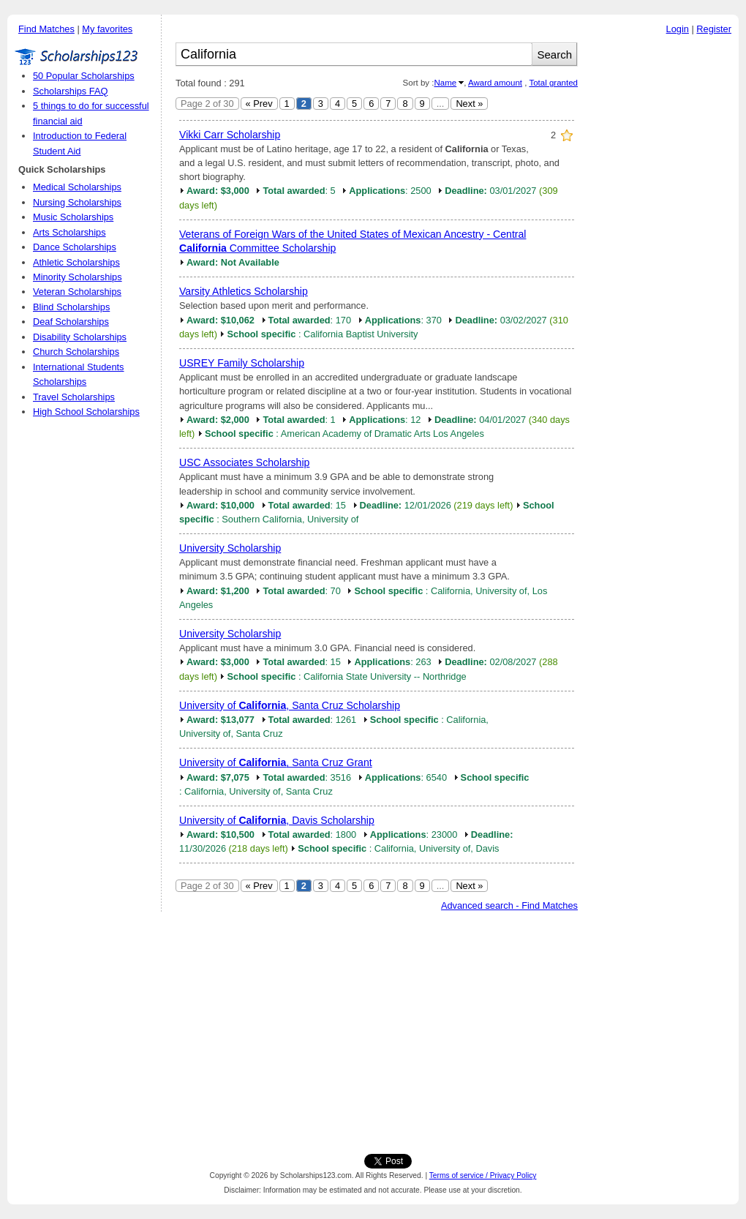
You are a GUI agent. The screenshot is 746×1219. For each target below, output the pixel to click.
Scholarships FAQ (70, 91)
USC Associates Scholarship (244, 462)
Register (713, 28)
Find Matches (46, 28)
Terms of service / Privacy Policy (483, 1175)
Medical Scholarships (77, 186)
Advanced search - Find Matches (509, 905)
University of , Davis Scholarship (276, 820)
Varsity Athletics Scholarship (243, 291)
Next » (469, 103)
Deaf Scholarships (71, 321)
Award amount (495, 82)
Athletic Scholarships (76, 262)
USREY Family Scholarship (241, 363)
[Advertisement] (661, 262)
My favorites (107, 28)
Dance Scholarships (74, 246)
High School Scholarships (86, 411)
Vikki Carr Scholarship (229, 134)
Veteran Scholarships (77, 291)
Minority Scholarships (77, 276)
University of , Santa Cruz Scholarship (289, 705)
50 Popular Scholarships (84, 75)
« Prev (259, 103)
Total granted (553, 82)
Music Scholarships (73, 216)
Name (445, 82)
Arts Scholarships (69, 232)
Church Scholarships (76, 351)
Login (677, 28)
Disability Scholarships (80, 336)
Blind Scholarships (71, 306)
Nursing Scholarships (77, 202)
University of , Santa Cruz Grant (275, 762)
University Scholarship (230, 548)
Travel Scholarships (74, 396)
